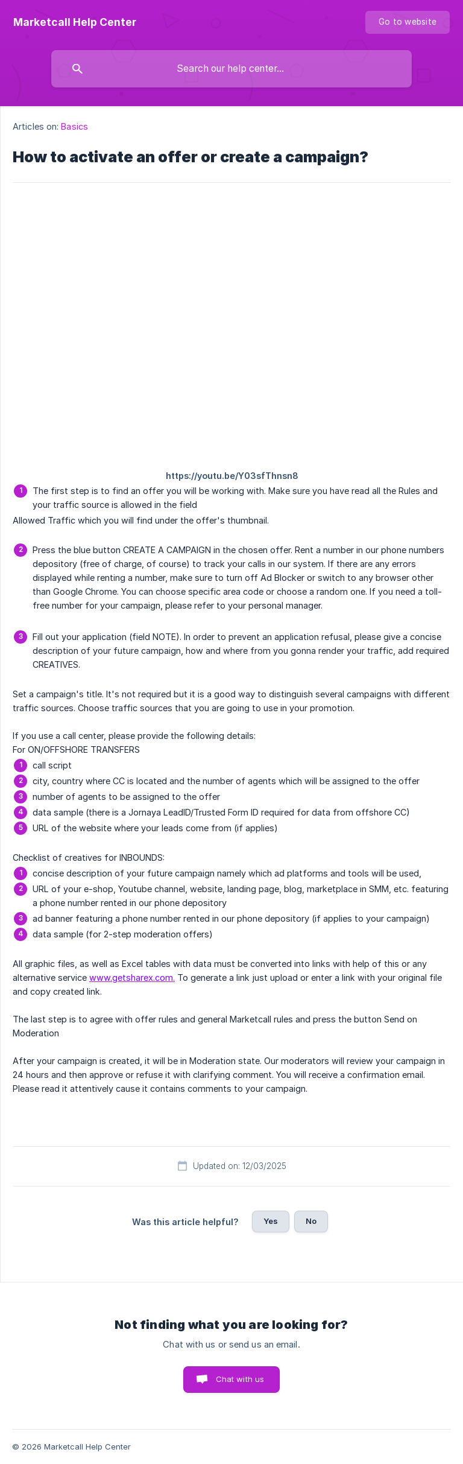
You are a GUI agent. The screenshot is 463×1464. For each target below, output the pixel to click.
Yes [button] (270, 1221)
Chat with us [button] (240, 1379)
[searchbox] (231, 68)
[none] (74, 22)
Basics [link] (74, 126)
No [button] (311, 1221)
